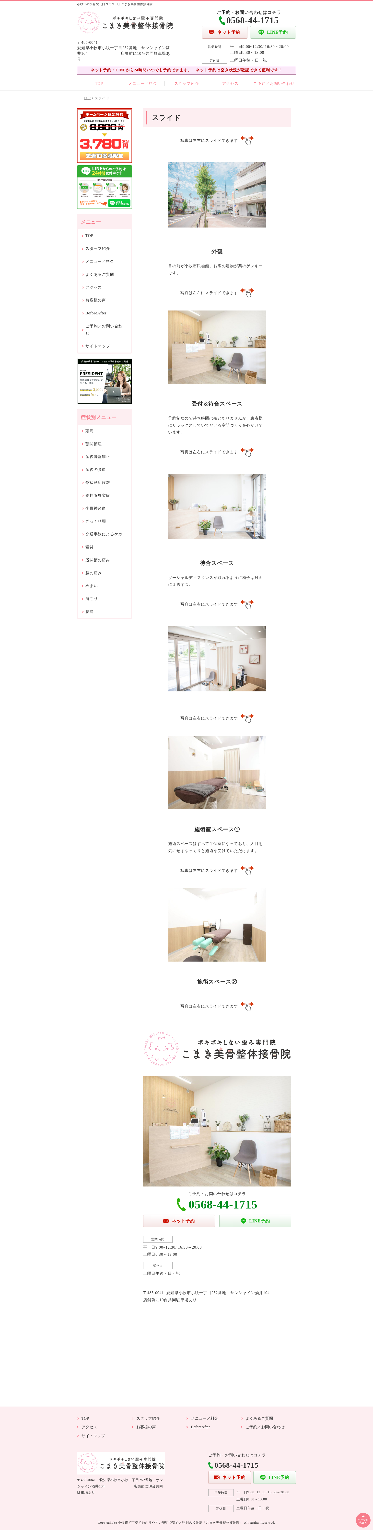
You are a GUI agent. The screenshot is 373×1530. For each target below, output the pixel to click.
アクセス (230, 83)
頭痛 (89, 431)
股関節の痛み (97, 560)
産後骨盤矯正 (97, 457)
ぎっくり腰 (95, 521)
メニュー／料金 (142, 83)
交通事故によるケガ (103, 534)
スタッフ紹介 (186, 83)
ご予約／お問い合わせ (273, 83)
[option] (217, 214)
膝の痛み (93, 573)
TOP (99, 83)
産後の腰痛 (95, 469)
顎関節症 (93, 444)
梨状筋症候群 (97, 482)
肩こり (91, 599)
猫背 (89, 547)
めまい (91, 586)
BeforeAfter (95, 313)
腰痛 (89, 612)
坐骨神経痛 (95, 508)
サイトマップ (97, 346)
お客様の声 (95, 300)
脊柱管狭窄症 (97, 495)
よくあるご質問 (99, 274)
